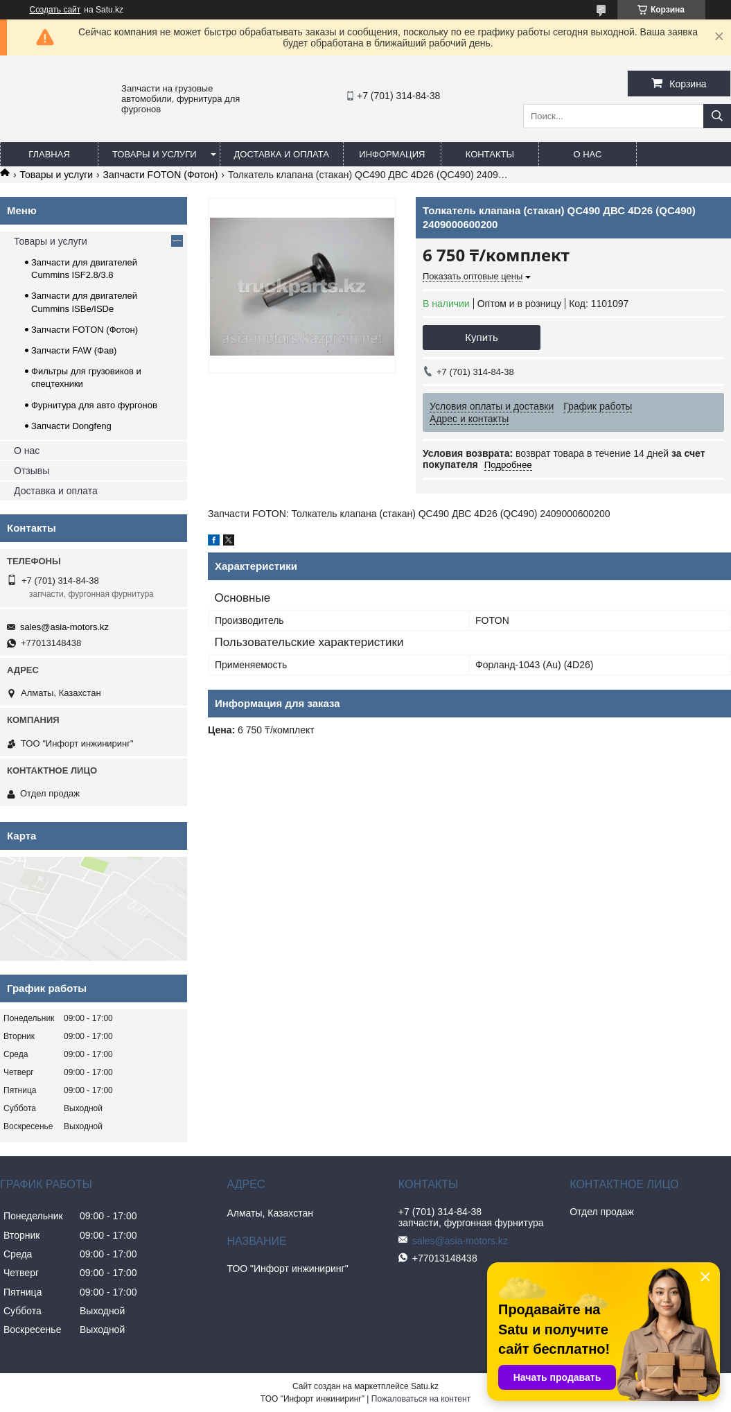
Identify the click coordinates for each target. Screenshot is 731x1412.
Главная (49, 154)
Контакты (490, 154)
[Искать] (717, 116)
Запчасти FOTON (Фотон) (160, 174)
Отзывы (31, 470)
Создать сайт (55, 10)
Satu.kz (425, 1386)
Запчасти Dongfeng (71, 426)
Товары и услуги (154, 154)
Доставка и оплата (281, 154)
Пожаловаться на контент (420, 1399)
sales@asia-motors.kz (64, 627)
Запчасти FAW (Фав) (73, 350)
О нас (587, 154)
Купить (481, 337)
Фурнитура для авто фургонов (94, 405)
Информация (392, 154)
